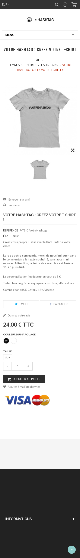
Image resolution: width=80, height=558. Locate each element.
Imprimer (14, 210)
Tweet (21, 309)
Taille (7, 356)
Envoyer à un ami (19, 204)
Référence (10, 235)
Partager (58, 309)
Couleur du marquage (19, 339)
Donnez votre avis (18, 320)
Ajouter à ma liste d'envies (23, 391)
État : (7, 240)
